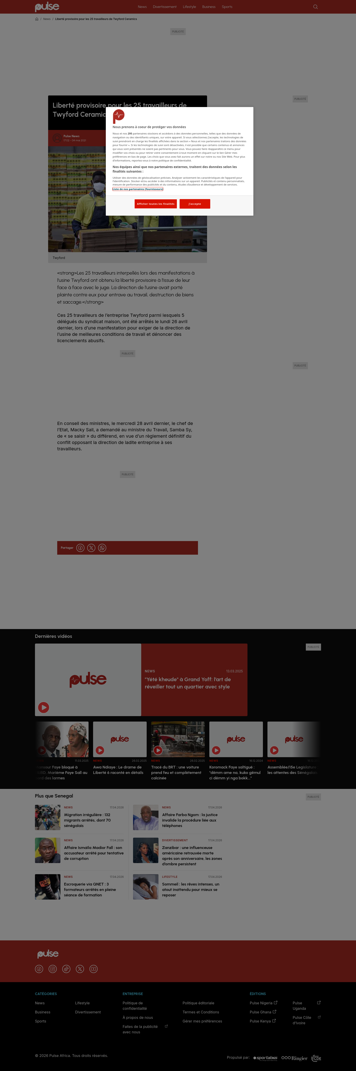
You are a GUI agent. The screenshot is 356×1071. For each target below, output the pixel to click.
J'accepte (195, 203)
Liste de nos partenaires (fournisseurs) (138, 189)
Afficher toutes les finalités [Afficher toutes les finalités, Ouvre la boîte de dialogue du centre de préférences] (155, 203)
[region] (179, 161)
